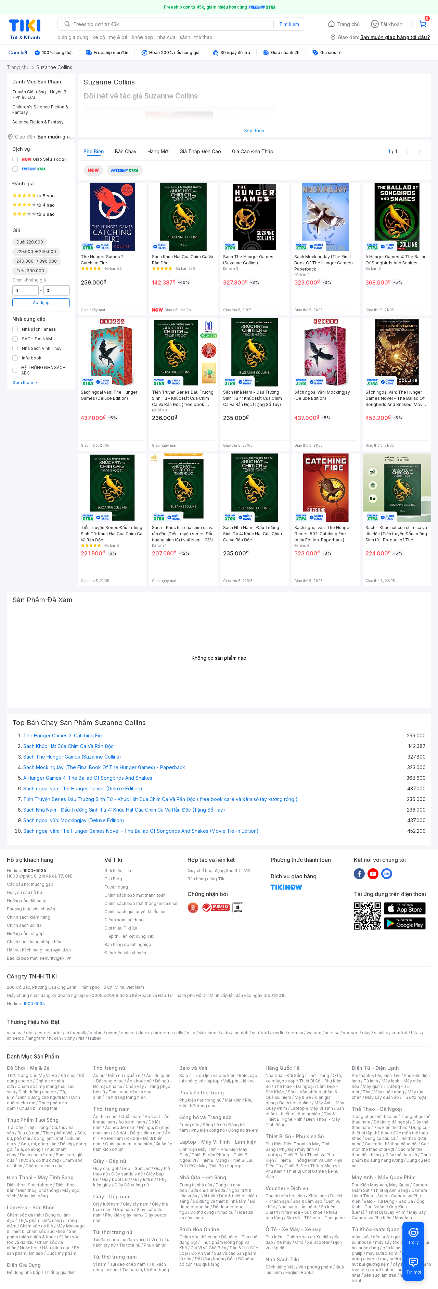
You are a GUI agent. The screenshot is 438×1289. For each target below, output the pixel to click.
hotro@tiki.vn (57, 949)
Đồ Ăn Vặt (200, 1253)
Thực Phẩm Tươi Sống (33, 1120)
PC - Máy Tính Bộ (206, 1165)
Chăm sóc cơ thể (36, 1225)
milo (191, 1032)
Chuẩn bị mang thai (38, 1108)
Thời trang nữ (109, 1068)
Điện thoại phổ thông (38, 1190)
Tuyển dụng (116, 887)
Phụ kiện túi (155, 1245)
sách (185, 37)
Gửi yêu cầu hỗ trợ (24, 892)
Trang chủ (348, 24)
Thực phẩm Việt (58, 1132)
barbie (96, 1032)
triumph (240, 1032)
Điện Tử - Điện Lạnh (375, 1068)
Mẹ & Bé (303, 1097)
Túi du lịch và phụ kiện (213, 1075)
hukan (55, 1038)
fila (81, 1038)
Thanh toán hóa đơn (285, 1195)
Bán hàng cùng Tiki (207, 878)
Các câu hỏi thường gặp (30, 884)
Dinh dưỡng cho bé (37, 1091)
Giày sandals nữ (127, 1173)
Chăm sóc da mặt (24, 1215)
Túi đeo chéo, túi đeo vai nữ (120, 1239)
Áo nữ (98, 1075)
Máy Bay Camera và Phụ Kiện (389, 1215)
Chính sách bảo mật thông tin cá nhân (141, 903)
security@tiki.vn (56, 958)
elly (179, 1032)
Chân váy (135, 1086)
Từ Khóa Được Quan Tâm (381, 1229)
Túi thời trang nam (115, 1257)
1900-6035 (34, 870)
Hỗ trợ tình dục (56, 1247)
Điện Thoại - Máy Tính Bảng (40, 1177)
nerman (295, 1032)
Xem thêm (25, 382)
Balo (183, 1075)
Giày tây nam (136, 1204)
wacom (314, 1032)
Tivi (366, 1091)
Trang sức (189, 1124)
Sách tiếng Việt (280, 1267)
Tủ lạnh (370, 1080)
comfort (399, 1032)
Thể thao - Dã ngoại (294, 1086)
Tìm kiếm (289, 24)
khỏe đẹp (142, 37)
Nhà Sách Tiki (282, 1259)
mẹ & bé (118, 37)
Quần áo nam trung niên (128, 1143)
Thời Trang (318, 1075)
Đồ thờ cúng (202, 1212)
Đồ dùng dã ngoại (391, 1121)
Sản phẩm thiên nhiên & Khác (41, 1234)
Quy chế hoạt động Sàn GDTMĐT (221, 870)
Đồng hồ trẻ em (243, 1130)
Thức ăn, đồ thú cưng (38, 1160)
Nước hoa (29, 1247)
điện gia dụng (72, 37)
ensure (128, 1032)
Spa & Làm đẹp (307, 1201)
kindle (278, 1032)
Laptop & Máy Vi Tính (312, 1108)
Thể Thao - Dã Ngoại (377, 1109)
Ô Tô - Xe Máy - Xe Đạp (294, 1229)
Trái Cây (15, 1127)
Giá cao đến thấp (252, 151)
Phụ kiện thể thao (391, 1127)
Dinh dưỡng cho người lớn (43, 1097)
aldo (225, 1032)
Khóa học (317, 1195)
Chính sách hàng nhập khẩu (34, 941)
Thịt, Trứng (37, 1127)
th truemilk (75, 1032)
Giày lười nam (106, 1204)
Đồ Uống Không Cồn (215, 1258)
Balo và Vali (193, 1068)
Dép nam (124, 1209)
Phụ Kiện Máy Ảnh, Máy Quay (380, 1184)
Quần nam (131, 1116)
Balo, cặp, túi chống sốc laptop (218, 1078)
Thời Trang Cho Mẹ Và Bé (32, 1075)
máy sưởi (361, 1236)
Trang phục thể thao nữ (374, 1116)
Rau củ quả (28, 1132)
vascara (15, 1032)
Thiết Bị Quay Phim (386, 1212)
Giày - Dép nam (111, 1196)
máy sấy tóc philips (394, 1242)
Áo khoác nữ (139, 1080)
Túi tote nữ (129, 1245)
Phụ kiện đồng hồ (208, 1130)
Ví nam (99, 1264)
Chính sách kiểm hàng (28, 917)
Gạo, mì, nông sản (38, 1143)
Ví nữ (156, 1239)
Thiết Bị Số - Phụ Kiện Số (295, 1136)
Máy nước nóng (389, 1091)
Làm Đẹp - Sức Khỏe (31, 1207)
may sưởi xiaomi (382, 1253)
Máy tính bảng (34, 1195)
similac (381, 1032)
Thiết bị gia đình (60, 1272)
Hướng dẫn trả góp (25, 933)
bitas (416, 1032)
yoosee (351, 1032)
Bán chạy (126, 151)
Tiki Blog (113, 878)
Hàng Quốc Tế (282, 1068)
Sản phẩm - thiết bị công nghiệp (305, 1111)
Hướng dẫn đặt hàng (27, 900)
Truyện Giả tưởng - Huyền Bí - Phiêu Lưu (39, 94)
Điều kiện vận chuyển (125, 952)
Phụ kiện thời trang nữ (200, 1100)
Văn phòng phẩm (315, 1267)
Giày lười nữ (144, 1179)
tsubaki (95, 1038)
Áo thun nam (105, 1116)
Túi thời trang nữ (112, 1232)
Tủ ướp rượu (414, 1097)
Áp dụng (41, 302)
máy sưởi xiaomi (396, 1258)
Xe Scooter (318, 1242)
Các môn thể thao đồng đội (391, 1143)
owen (111, 1032)
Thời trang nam (111, 1109)
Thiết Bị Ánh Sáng (390, 1190)
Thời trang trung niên (125, 1097)
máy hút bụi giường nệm (388, 1261)
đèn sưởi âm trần (380, 1275)
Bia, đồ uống (29, 1149)
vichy (69, 1038)
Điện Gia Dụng (24, 1265)
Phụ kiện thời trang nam (216, 1102)
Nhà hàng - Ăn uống (298, 1206)
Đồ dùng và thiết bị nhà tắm (219, 1201)
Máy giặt (371, 1086)
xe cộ (98, 37)
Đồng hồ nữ (214, 1124)
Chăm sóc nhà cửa (44, 1165)
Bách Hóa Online (199, 1229)
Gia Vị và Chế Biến (208, 1247)
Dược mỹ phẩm (61, 1253)
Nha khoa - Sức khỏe (302, 1212)
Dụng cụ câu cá (380, 1138)
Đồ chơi (68, 1075)
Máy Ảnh (403, 1217)
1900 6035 (34, 1003)
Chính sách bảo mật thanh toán (135, 895)
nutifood (260, 1032)
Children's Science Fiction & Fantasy (40, 109)
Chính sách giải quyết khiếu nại (134, 911)
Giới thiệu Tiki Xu (120, 928)
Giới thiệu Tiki (117, 870)
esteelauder (49, 1032)
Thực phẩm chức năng (40, 1220)
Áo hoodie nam (120, 1127)
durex (144, 1032)
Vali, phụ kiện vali (240, 1080)
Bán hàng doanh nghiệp (127, 944)
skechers (208, 1032)
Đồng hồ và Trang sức (205, 1117)
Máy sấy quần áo (382, 1097)
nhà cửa (166, 37)
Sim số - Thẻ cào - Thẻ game (315, 1217)
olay (366, 1032)
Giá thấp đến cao (200, 151)
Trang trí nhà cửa (195, 1184)
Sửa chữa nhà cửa (208, 1190)
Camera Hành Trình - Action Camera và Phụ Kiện (389, 1196)
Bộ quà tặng (208, 1264)
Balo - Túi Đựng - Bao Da (388, 1201)
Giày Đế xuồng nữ (131, 1184)
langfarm (37, 1038)
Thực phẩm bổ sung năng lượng (391, 1157)
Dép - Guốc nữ (136, 1168)
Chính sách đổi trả (24, 925)
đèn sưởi (381, 1236)
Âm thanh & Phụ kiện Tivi (376, 1075)
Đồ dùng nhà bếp (24, 1272)
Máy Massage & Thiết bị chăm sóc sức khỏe (46, 1228)
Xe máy (284, 1242)
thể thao (203, 37)
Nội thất (208, 1195)
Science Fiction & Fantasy (38, 121)
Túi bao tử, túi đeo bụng (145, 1269)
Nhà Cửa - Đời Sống (202, 1177)
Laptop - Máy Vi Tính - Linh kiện (218, 1142)
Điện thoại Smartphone (29, 1184)
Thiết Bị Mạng (213, 1160)
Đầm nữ (115, 1075)
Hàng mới (158, 151)
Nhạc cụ (225, 1212)
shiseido (15, 1038)
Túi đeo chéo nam (128, 1264)
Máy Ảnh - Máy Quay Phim (383, 1177)
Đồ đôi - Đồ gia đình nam (137, 1132)
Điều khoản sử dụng (124, 919)
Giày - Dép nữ (109, 1161)
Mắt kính (233, 1100)
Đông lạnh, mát (48, 1138)
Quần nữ (134, 1075)
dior (30, 1032)
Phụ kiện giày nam (123, 1215)
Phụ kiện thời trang (201, 1092)
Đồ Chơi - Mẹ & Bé (28, 1068)
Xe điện (323, 1236)
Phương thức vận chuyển (31, 908)
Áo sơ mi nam (131, 1121)
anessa (332, 1032)
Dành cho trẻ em (36, 1154)
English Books (299, 1272)
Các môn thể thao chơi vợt (390, 1146)
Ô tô (299, 1242)
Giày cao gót (105, 1168)
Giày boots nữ (116, 1179)
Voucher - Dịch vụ (287, 1188)
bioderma (163, 1032)
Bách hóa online (295, 1102)
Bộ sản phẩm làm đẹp (43, 1250)
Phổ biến (93, 151)
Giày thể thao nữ (401, 1154)
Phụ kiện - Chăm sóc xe (289, 1236)
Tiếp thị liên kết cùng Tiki (129, 936)
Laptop (234, 1165)
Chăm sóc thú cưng (198, 1236)
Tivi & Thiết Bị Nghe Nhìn (300, 1116)
